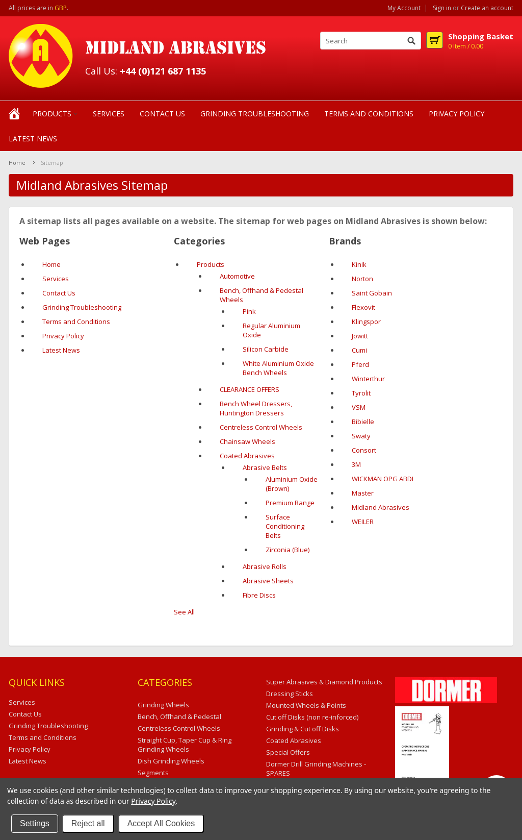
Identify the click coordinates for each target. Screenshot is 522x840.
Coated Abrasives (293, 740)
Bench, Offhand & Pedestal (179, 716)
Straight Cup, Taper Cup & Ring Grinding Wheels (184, 744)
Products (52, 113)
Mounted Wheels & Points (306, 705)
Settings (34, 823)
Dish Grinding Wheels (171, 760)
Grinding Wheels (163, 704)
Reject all (88, 823)
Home (17, 162)
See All (184, 611)
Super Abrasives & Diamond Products (324, 681)
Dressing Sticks (289, 693)
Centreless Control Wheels (179, 728)
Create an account (487, 8)
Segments (153, 772)
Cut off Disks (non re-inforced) (312, 717)
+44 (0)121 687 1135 (163, 71)
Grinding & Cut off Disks (302, 728)
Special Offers (288, 752)
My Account (404, 8)
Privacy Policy (153, 801)
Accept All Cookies (161, 823)
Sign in (442, 8)
